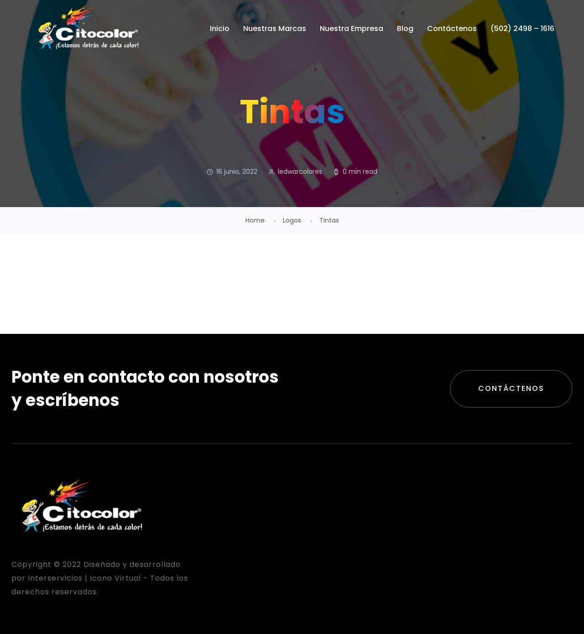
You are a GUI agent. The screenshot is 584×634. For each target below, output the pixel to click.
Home (255, 220)
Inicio (219, 28)
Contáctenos (452, 28)
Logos (292, 220)
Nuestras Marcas (274, 28)
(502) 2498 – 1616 (522, 28)
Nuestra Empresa (351, 28)
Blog (405, 28)
